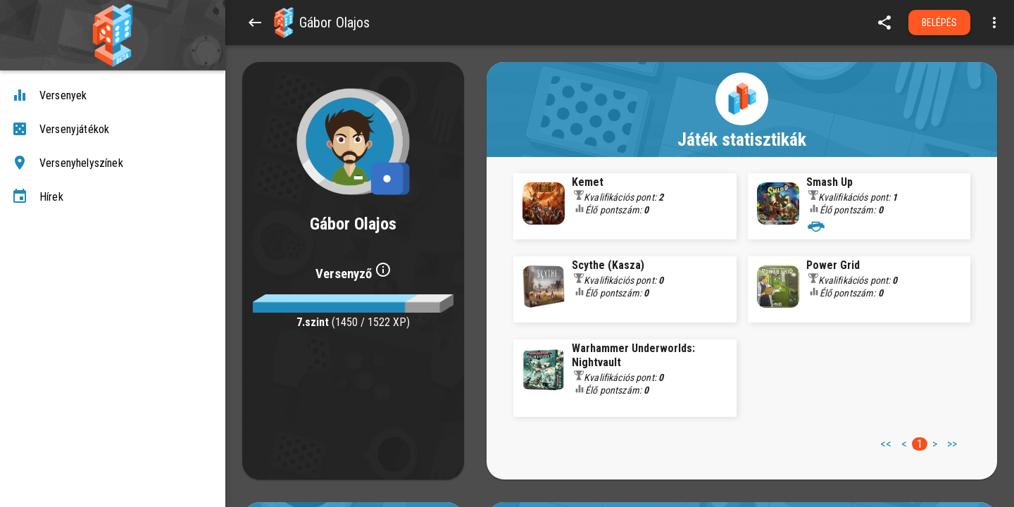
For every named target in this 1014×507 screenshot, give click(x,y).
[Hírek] (112, 197)
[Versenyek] (112, 96)
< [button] (904, 444)
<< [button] (885, 444)
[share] (884, 22)
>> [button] (952, 444)
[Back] (255, 22)
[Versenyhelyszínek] (112, 163)
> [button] (934, 444)
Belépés (940, 22)
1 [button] (919, 444)
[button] (283, 22)
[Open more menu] (994, 22)
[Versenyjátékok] (112, 129)
